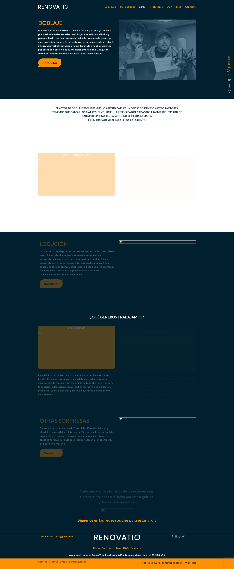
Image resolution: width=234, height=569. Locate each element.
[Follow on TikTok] (179, 536)
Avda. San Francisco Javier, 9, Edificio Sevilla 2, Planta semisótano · (105, 554)
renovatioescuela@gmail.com (56, 536)
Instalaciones (127, 6)
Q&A (169, 6)
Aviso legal (190, 562)
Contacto (190, 6)
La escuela (110, 6)
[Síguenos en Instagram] (229, 92)
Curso (142, 6)
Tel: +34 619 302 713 (154, 554)
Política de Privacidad (152, 562)
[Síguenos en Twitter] (229, 80)
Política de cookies (173, 562)
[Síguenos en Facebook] (229, 86)
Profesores (156, 6)
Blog (178, 6)
